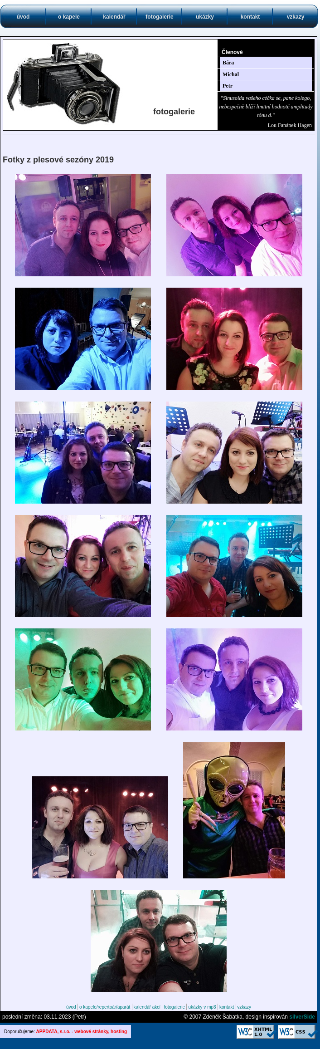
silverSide (302, 1017)
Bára (228, 62)
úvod (23, 17)
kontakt (250, 17)
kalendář (114, 17)
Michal (231, 74)
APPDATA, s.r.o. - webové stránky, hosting (81, 1031)
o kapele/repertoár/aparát (104, 1007)
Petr (228, 86)
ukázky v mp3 (202, 1007)
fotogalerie (159, 17)
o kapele (69, 17)
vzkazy (296, 17)
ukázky (205, 17)
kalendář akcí (147, 1007)
